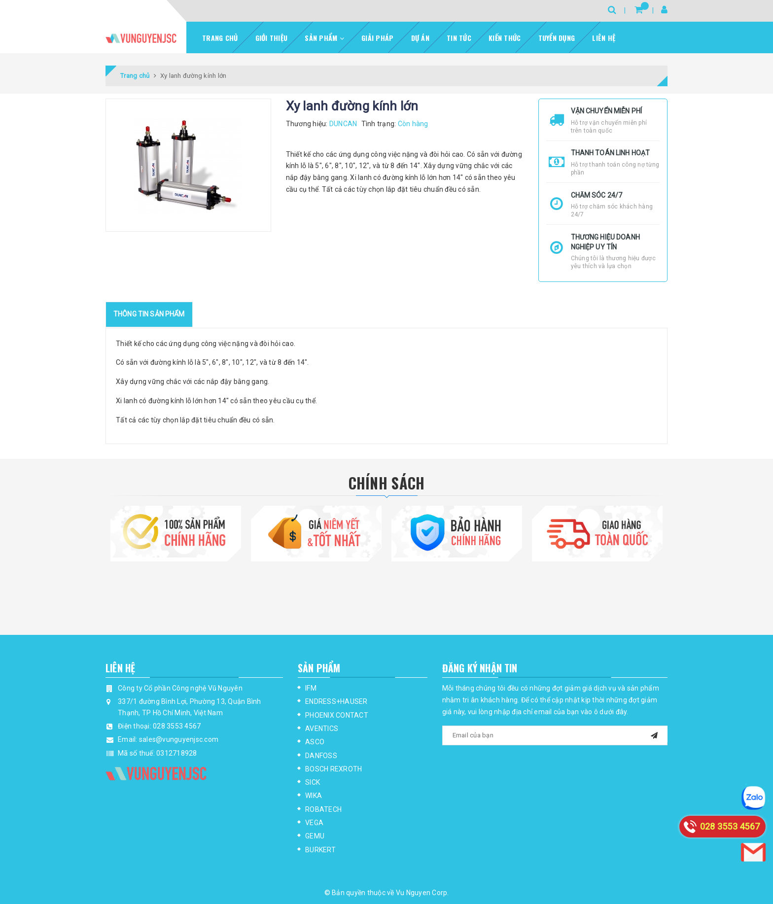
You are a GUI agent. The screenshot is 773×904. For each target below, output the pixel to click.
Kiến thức (505, 38)
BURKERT (320, 850)
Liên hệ (603, 38)
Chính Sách (387, 483)
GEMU (314, 836)
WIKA (313, 796)
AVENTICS (321, 728)
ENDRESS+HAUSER (336, 701)
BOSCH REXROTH (333, 769)
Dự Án (420, 38)
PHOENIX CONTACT (336, 715)
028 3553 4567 (177, 726)
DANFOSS (321, 756)
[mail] (654, 734)
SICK (312, 782)
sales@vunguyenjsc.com (178, 739)
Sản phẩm (324, 38)
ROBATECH (323, 809)
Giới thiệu (271, 38)
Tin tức (459, 38)
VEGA (314, 823)
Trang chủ (220, 38)
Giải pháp (377, 38)
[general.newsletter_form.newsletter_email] (555, 735)
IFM (310, 688)
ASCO (314, 742)
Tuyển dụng (556, 38)
